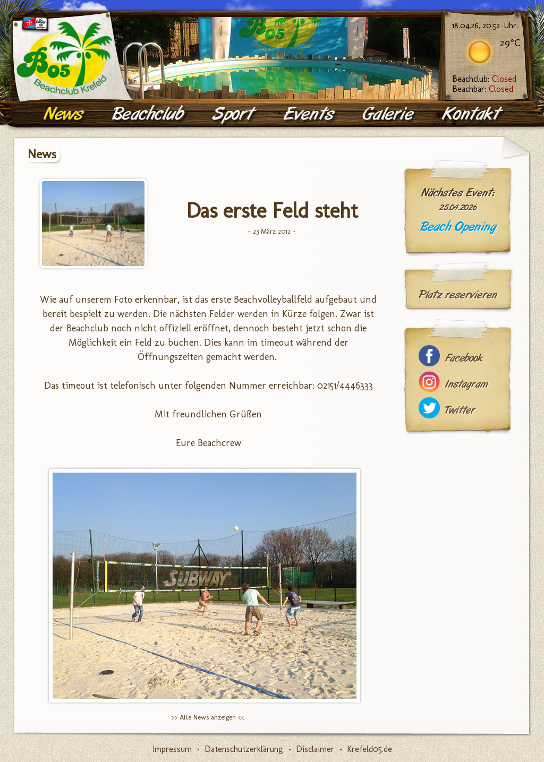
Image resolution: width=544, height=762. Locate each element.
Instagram (466, 384)
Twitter (460, 410)
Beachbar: (482, 89)
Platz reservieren (458, 295)
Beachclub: (484, 79)
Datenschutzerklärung (244, 749)
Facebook (463, 358)
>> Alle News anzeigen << (207, 717)
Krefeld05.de (369, 749)
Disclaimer (315, 749)
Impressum (172, 749)
